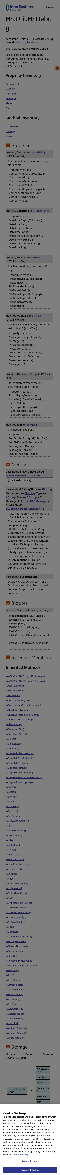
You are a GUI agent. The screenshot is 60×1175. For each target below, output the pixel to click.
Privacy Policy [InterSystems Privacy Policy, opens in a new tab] (21, 1156)
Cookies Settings (30, 1163)
